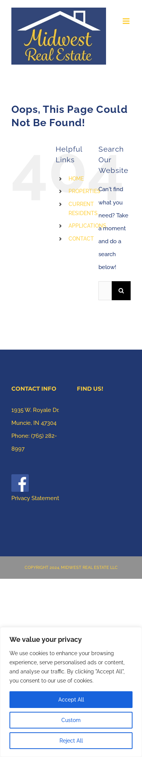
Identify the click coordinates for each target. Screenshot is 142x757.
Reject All (71, 741)
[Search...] (105, 290)
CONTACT (81, 239)
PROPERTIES (84, 191)
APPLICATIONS (87, 226)
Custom (71, 720)
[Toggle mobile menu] (127, 21)
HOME (76, 179)
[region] (71, 692)
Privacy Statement (35, 498)
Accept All (71, 700)
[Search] (121, 290)
